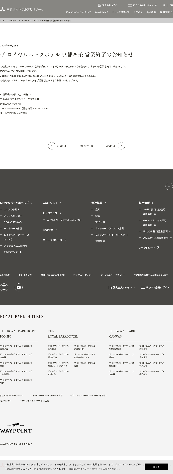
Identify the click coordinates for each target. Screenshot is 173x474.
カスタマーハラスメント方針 (109, 228)
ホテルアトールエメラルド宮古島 (34, 400)
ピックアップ (52, 213)
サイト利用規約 (25, 274)
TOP (2, 20)
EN (171, 5)
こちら (24, 113)
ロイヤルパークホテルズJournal (64, 219)
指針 (97, 209)
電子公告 (100, 222)
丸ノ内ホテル (6, 400)
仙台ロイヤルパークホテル (12, 395)
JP (164, 5)
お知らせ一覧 (86, 146)
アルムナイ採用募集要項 (157, 237)
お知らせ (137, 12)
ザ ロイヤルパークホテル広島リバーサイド (84, 356)
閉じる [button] (156, 467)
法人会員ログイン (110, 5)
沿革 (97, 215)
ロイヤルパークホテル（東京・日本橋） (47, 395)
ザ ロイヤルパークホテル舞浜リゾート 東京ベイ (58, 364)
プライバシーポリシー (83, 274)
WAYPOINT (101, 12)
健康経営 (100, 241)
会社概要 (151, 12)
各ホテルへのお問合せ (15, 245)
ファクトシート (149, 248)
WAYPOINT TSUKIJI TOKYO (16, 444)
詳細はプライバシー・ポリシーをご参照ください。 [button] (95, 469)
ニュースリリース (120, 12)
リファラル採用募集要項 (157, 231)
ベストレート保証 (13, 228)
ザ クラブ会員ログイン (142, 5)
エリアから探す (12, 209)
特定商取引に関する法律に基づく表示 (151, 274)
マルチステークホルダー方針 (112, 234)
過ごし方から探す (13, 215)
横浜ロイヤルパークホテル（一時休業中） (88, 395)
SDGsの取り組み (13, 222)
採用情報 (166, 12)
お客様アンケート (13, 252)
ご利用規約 (5, 274)
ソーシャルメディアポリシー (113, 274)
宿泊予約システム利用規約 (53, 274)
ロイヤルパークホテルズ (78, 12)
